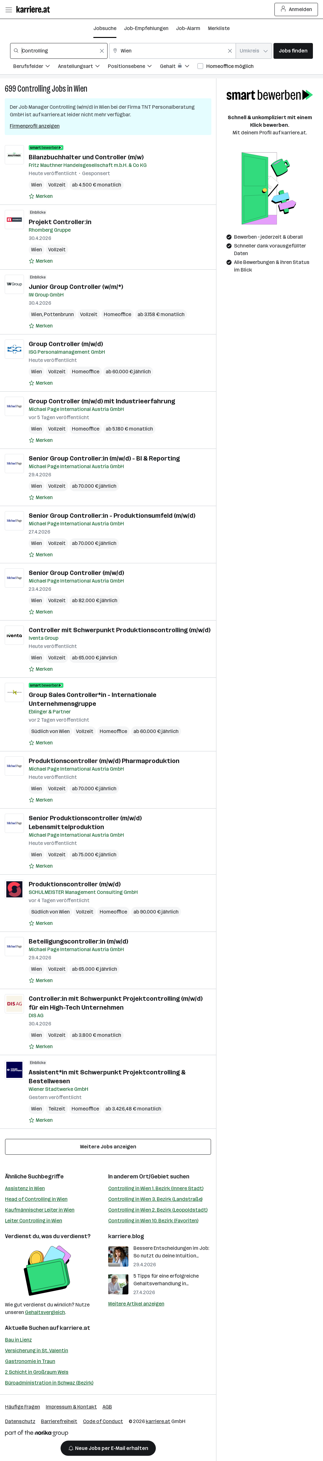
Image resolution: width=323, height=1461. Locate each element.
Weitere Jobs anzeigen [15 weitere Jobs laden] (108, 1147)
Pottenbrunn (59, 314)
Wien (80, 88)
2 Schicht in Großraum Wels (36, 1372)
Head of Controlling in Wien (36, 1199)
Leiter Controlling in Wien (33, 1221)
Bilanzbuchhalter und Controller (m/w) (86, 157)
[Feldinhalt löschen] (102, 51)
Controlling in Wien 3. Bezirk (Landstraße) (155, 1199)
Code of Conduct (103, 1421)
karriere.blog (126, 1236)
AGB (107, 1407)
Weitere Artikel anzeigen (136, 1304)
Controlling (33, 88)
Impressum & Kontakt (71, 1407)
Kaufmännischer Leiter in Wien (39, 1210)
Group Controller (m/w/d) (66, 344)
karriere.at (75, 1327)
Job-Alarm (188, 28)
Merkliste (219, 28)
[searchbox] (59, 51)
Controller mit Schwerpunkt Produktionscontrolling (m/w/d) (119, 630)
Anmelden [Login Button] (296, 9)
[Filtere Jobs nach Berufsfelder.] (35, 67)
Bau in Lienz (18, 1340)
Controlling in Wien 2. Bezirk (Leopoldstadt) (158, 1210)
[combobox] (59, 51)
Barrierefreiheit (59, 1421)
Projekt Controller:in (60, 222)
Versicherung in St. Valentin (36, 1351)
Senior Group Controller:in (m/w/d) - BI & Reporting (104, 458)
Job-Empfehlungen (146, 28)
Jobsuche (104, 28)
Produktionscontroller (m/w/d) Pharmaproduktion (104, 761)
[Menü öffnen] (8, 9)
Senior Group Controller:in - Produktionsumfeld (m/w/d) (112, 515)
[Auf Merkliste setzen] (41, 196)
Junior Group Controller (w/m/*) (76, 286)
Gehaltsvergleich (45, 1312)
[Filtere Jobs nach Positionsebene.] (134, 67)
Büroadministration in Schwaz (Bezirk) (49, 1383)
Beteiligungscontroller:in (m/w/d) (78, 941)
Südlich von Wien (50, 731)
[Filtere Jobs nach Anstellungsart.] (83, 67)
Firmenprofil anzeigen (35, 126)
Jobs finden (293, 51)
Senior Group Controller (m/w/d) (76, 573)
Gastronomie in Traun (30, 1361)
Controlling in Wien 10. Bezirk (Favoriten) (153, 1221)
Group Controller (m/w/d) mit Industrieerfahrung (102, 401)
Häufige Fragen (22, 1407)
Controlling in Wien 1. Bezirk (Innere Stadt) (155, 1188)
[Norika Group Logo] (36, 1434)
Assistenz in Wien (25, 1188)
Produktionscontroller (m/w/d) (74, 884)
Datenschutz (20, 1421)
